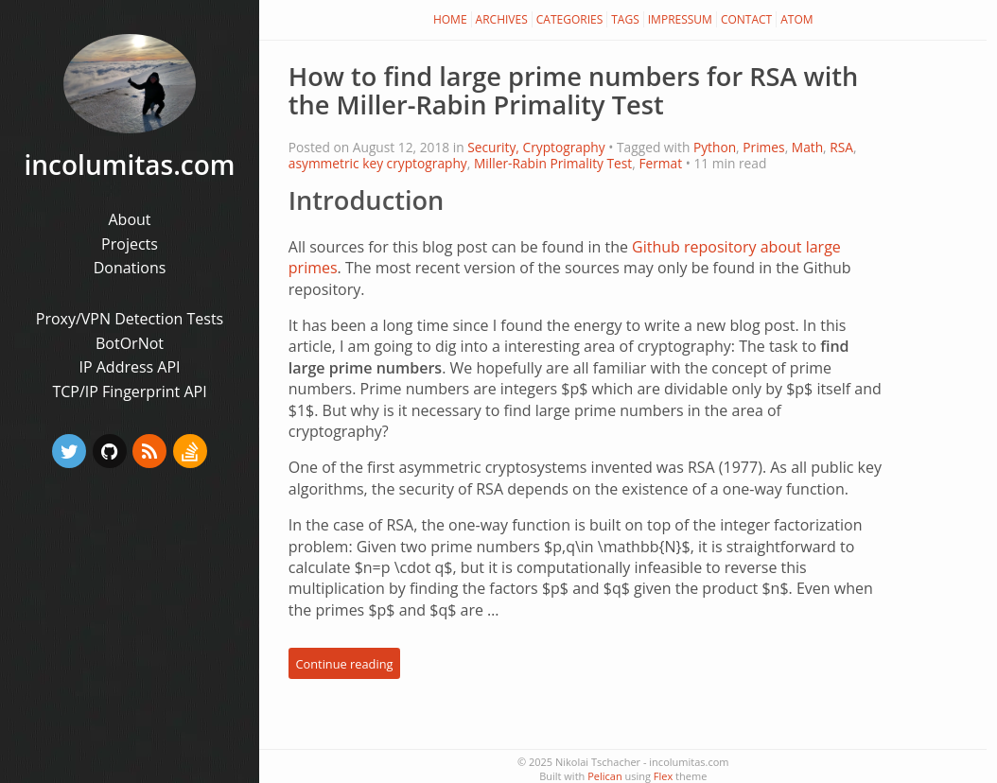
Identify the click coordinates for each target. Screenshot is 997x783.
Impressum (680, 19)
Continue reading (344, 662)
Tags (625, 19)
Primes (763, 147)
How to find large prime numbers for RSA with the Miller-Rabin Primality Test (574, 90)
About (129, 219)
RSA (841, 147)
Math (807, 147)
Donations (130, 267)
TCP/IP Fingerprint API (129, 391)
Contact (746, 19)
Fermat (660, 163)
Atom (796, 19)
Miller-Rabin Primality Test (553, 163)
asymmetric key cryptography (378, 163)
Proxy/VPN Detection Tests (129, 318)
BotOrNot (130, 343)
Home (450, 19)
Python (714, 147)
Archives (502, 19)
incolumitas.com (130, 165)
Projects (129, 244)
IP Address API (129, 367)
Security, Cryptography (536, 147)
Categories (569, 19)
